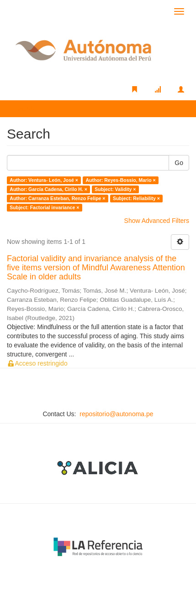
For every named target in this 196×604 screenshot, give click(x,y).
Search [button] (27, 108)
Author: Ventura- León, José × (44, 180)
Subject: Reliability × (136, 198)
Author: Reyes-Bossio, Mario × (120, 180)
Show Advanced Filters (156, 220)
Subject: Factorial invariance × (44, 207)
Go (179, 162)
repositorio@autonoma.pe (116, 414)
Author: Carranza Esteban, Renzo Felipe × (57, 198)
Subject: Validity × (115, 189)
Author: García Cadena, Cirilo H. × (48, 189)
